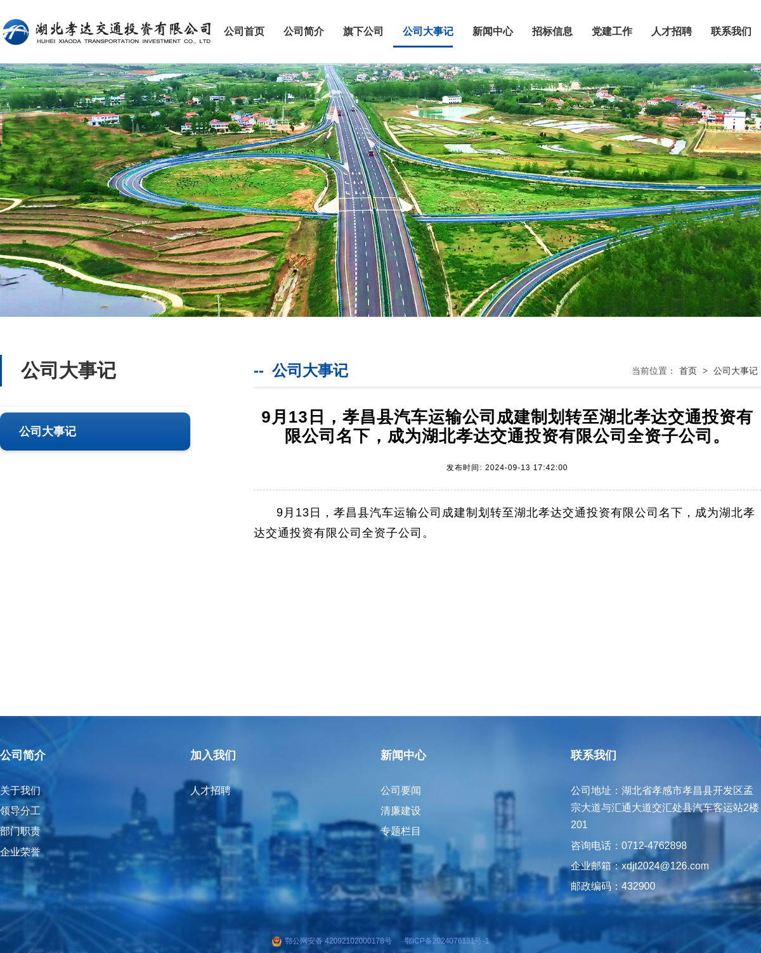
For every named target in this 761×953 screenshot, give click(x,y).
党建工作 (612, 31)
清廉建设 (400, 810)
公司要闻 (400, 790)
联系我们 (731, 31)
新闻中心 (492, 31)
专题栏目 (400, 831)
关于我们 (20, 790)
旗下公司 (363, 31)
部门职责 (20, 831)
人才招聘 (671, 31)
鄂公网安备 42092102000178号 (338, 941)
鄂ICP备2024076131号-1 (447, 941)
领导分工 (20, 810)
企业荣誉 (20, 852)
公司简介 (303, 31)
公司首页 (244, 31)
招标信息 (552, 31)
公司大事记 (428, 31)
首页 (688, 371)
